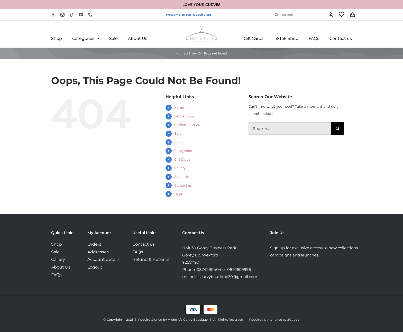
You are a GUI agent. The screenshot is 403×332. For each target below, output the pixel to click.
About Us (181, 176)
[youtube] (81, 15)
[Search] (298, 14)
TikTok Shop (184, 116)
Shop (178, 142)
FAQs (178, 194)
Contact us (183, 185)
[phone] (90, 15)
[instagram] (62, 15)
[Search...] (290, 128)
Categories (183, 151)
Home (180, 53)
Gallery (180, 168)
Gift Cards (182, 159)
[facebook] (53, 15)
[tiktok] (72, 15)
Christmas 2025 (187, 125)
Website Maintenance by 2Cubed (274, 319)
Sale (177, 133)
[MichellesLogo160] (201, 27)
